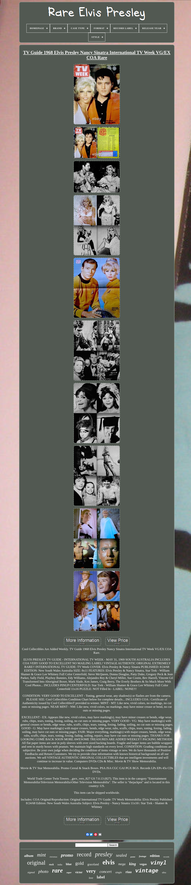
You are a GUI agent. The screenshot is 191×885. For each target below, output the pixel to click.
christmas (53, 857)
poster (132, 857)
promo (67, 855)
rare (57, 870)
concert (106, 871)
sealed (121, 855)
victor (79, 872)
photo (43, 871)
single (118, 872)
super (68, 872)
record (84, 854)
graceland (93, 864)
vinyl (158, 863)
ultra (164, 872)
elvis (109, 862)
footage (142, 856)
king (132, 864)
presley (103, 854)
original (36, 862)
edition (155, 856)
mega (121, 864)
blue (69, 864)
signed (31, 872)
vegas (143, 864)
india (59, 864)
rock (51, 864)
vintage (146, 871)
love (91, 878)
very (91, 871)
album (28, 856)
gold (79, 863)
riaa (128, 872)
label (101, 877)
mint (41, 855)
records (166, 857)
